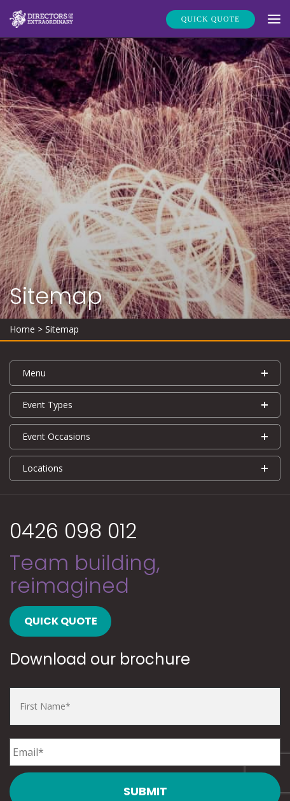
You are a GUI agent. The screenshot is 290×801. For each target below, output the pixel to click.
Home (22, 329)
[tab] (145, 373)
